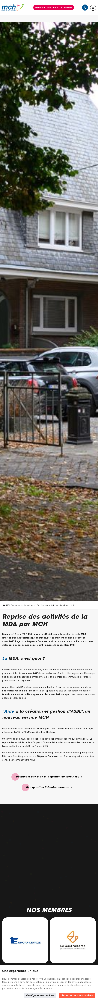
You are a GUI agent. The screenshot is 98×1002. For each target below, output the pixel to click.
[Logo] (12, 7)
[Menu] (93, 8)
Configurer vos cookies (40, 996)
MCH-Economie (12, 605)
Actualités (28, 605)
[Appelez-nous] (85, 8)
